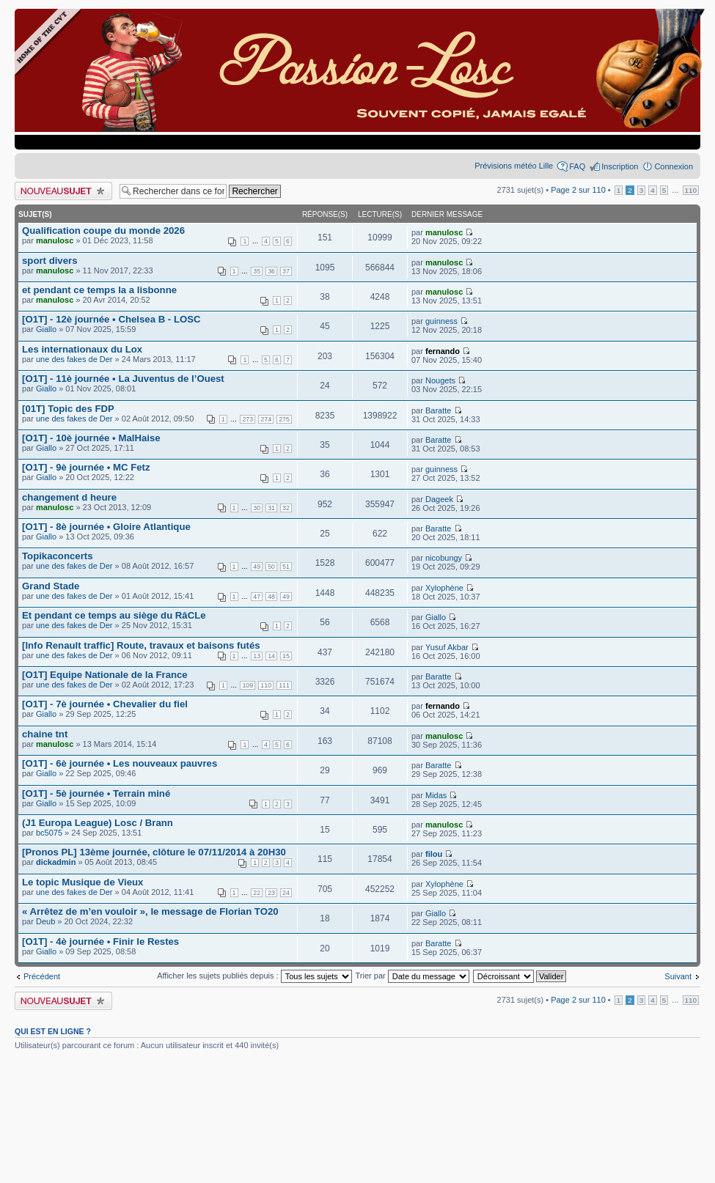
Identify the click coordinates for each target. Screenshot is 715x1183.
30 (256, 508)
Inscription (619, 166)
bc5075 (49, 832)
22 (256, 892)
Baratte (438, 410)
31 (271, 508)
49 (256, 566)
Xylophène (444, 587)
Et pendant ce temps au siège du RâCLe (114, 615)
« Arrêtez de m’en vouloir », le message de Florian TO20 (150, 911)
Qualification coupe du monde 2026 (103, 230)
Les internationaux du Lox (82, 349)
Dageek (439, 499)
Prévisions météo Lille (513, 165)
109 (247, 685)
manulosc (54, 240)
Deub (45, 921)
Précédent (41, 976)
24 (286, 892)
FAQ (577, 166)
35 (256, 271)
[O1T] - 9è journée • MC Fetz (86, 467)
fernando (442, 351)
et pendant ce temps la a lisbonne (99, 289)
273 (247, 419)
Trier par (412, 975)
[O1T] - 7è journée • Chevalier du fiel (105, 704)
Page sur (578, 189)
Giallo (46, 329)
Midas (436, 795)
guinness (441, 321)
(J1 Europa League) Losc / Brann (97, 822)
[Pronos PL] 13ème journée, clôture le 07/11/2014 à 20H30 (154, 852)
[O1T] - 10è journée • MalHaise (91, 437)
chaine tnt (44, 734)
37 (286, 271)
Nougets (440, 380)
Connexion (673, 166)
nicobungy (443, 557)
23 (271, 892)
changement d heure (69, 497)
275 (284, 419)
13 (256, 656)
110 (691, 190)
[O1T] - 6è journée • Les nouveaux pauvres (119, 763)
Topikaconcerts (57, 555)
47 (256, 596)
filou (433, 854)
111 (284, 685)
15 (286, 656)
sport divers (50, 260)
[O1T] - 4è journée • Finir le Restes (100, 941)
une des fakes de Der (74, 359)
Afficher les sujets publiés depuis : (254, 975)
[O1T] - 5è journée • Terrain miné (96, 793)
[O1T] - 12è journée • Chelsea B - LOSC (111, 319)
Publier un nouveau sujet (63, 191)
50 (271, 566)
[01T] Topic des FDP (68, 408)
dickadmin (56, 862)
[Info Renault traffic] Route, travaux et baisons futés (141, 645)
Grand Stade (50, 586)
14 (271, 656)
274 (265, 419)
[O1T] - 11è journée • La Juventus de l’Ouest (123, 378)
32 (286, 508)
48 (271, 596)
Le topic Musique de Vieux (82, 882)
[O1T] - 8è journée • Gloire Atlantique (106, 526)
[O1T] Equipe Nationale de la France (105, 674)
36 (271, 271)
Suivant (678, 976)
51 (286, 566)
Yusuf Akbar (447, 647)
